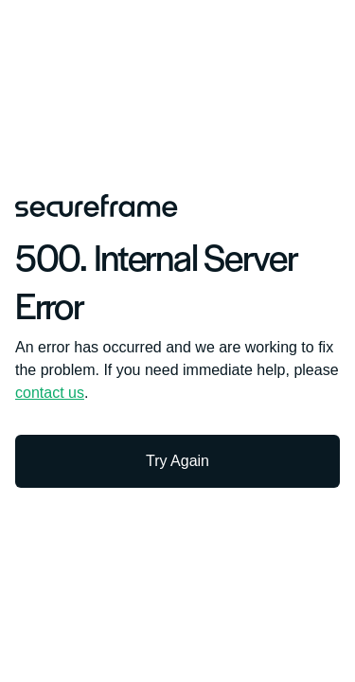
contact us (49, 393)
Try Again (177, 461)
